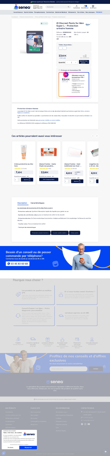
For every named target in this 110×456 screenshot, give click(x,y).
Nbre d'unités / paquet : (80, 32)
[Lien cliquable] (54, 2)
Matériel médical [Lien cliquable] (10, 427)
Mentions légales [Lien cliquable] (61, 431)
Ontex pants (74, 233)
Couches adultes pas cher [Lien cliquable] (13, 415)
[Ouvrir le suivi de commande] (105, 451)
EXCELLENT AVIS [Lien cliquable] (37, 7)
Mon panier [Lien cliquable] (34, 418)
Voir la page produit (48, 179)
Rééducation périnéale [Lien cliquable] (12, 418)
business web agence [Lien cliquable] (70, 453)
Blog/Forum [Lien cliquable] (34, 424)
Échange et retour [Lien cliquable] (61, 421)
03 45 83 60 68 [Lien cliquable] (88, 417)
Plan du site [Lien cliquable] (35, 408)
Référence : (59, 32)
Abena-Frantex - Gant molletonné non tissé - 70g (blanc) (72, 165)
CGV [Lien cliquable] (57, 427)
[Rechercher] (58, 7)
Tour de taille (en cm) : (62, 37)
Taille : (75, 34)
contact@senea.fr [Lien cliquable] (88, 420)
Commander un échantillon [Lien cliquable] (38, 421)
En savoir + (82, 80)
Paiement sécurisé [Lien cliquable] (61, 424)
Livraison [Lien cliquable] (58, 418)
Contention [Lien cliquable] (8, 424)
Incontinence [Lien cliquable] (9, 412)
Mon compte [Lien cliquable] (34, 415)
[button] (92, 135)
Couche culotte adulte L (60, 233)
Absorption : (59, 34)
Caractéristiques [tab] (37, 203)
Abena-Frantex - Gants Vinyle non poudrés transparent (47, 165)
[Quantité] (71, 62)
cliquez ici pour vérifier (70, 399)
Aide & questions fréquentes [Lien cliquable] (64, 415)
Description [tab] (22, 203)
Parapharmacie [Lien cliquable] (10, 421)
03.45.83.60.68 (92, 344)
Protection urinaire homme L (40, 233)
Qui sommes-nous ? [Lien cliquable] (62, 412)
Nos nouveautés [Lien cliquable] (36, 412)
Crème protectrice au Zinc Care (23, 165)
